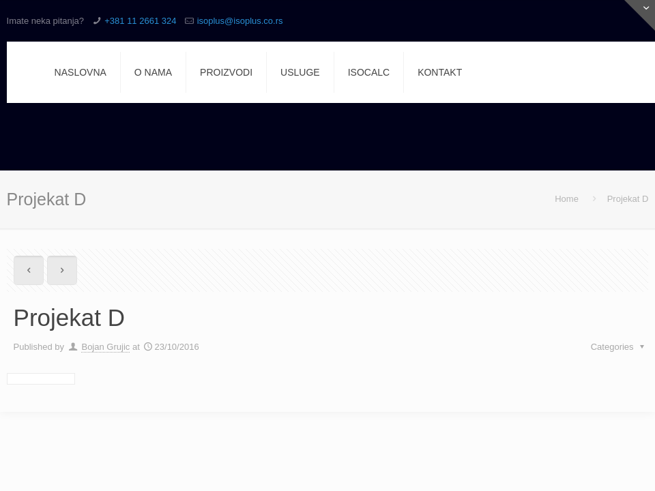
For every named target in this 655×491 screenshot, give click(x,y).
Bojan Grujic (105, 347)
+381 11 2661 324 (140, 21)
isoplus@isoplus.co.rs (240, 21)
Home (567, 199)
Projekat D (628, 199)
